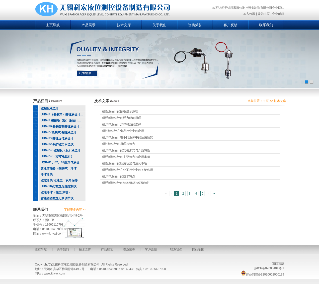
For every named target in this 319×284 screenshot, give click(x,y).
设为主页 (264, 13)
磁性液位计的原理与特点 (118, 144)
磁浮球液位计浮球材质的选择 (121, 124)
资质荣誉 (195, 25)
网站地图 (198, 249)
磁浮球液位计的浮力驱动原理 (121, 118)
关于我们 (159, 25)
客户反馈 (231, 25)
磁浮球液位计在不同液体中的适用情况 (127, 137)
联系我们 (266, 25)
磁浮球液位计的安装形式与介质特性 (126, 150)
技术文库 (124, 25)
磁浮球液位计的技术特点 (118, 176)
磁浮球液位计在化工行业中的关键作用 (127, 170)
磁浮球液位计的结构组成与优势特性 (126, 183)
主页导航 (53, 25)
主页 (266, 101)
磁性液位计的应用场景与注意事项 (124, 163)
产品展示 (88, 25)
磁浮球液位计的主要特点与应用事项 (126, 157)
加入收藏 (249, 13)
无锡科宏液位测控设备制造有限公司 (76, 264)
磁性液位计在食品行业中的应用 (123, 131)
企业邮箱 (278, 13)
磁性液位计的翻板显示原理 (120, 111)
